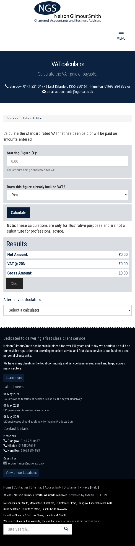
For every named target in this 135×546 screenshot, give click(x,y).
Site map (36, 487)
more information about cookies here (77, 521)
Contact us (21, 487)
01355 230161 (27, 446)
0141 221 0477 (30, 441)
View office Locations (21, 472)
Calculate (18, 212)
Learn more (14, 377)
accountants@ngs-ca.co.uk (74, 92)
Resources (12, 118)
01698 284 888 (30, 450)
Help (94, 487)
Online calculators (32, 118)
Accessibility (53, 487)
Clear (14, 283)
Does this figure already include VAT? (36, 187)
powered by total (88, 495)
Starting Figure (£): (22, 153)
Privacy (84, 487)
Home (7, 487)
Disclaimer (71, 487)
